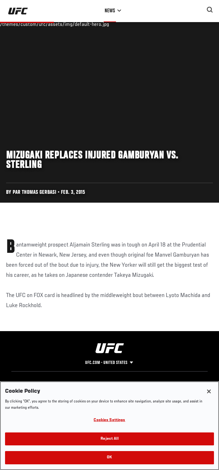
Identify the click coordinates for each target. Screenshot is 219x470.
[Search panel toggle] (210, 10)
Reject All (109, 439)
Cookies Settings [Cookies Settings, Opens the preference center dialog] (109, 420)
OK (109, 457)
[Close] (209, 391)
